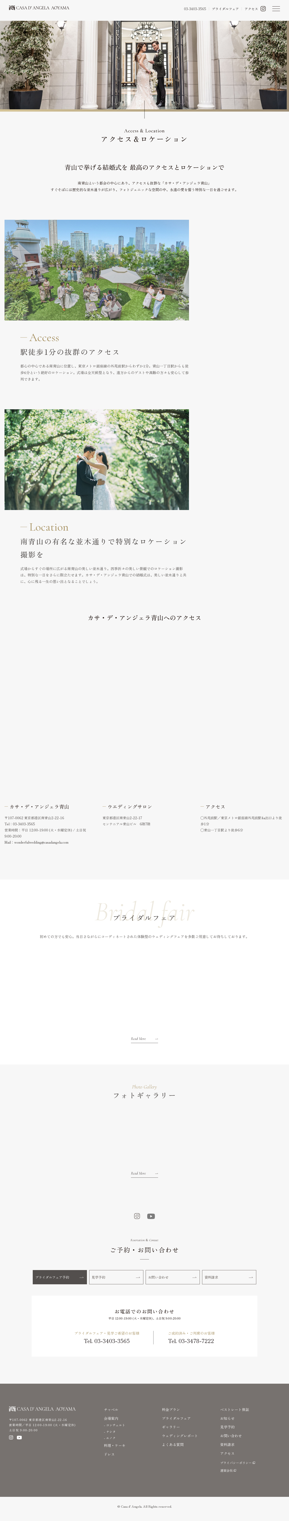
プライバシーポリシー (236, 1467)
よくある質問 (173, 1449)
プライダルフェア (176, 1423)
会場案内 (111, 1423)
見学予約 (116, 1280)
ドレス (109, 1459)
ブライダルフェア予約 (60, 1280)
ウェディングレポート (180, 1441)
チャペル (111, 1414)
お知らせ (227, 1423)
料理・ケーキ (115, 1450)
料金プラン (171, 1414)
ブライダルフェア (225, 8)
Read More (144, 1038)
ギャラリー (171, 1432)
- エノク (110, 1443)
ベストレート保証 (234, 1414)
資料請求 (229, 1280)
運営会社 (226, 1475)
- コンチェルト (114, 1430)
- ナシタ (110, 1436)
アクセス (251, 8)
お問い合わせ (172, 1280)
